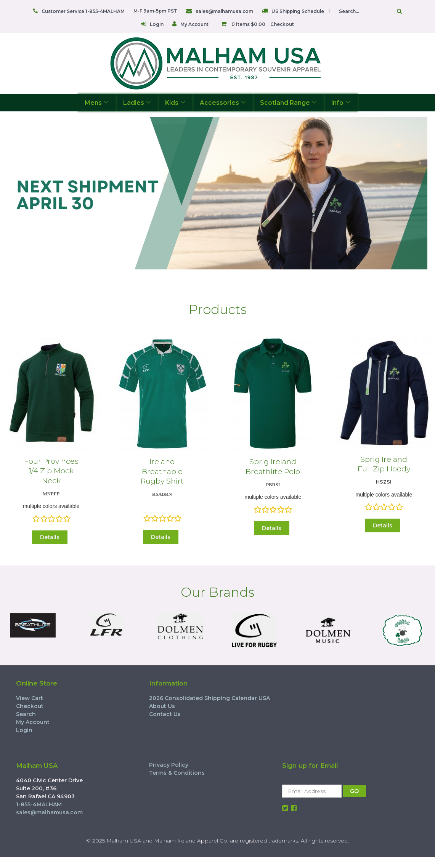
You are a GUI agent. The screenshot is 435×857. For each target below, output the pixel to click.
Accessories (223, 102)
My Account (194, 24)
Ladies (137, 102)
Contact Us (165, 714)
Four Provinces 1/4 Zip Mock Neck (51, 471)
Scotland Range (288, 102)
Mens (97, 102)
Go (399, 11)
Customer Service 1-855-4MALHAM (83, 11)
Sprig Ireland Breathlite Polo (273, 466)
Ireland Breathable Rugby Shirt (162, 471)
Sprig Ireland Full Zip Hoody (384, 464)
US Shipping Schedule (297, 11)
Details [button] (49, 537)
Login (157, 24)
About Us (162, 706)
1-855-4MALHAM (39, 804)
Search (26, 714)
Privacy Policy (168, 764)
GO (354, 791)
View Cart (29, 698)
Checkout (282, 24)
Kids (175, 102)
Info (340, 102)
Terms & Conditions (177, 772)
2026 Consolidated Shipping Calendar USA (209, 698)
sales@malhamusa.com (224, 11)
